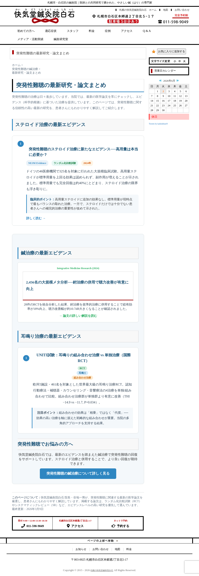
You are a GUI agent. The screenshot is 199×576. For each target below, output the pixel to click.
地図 (165, 9)
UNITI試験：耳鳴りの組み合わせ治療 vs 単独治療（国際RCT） (84, 358)
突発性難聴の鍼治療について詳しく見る (78, 473)
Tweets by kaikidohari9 (158, 124)
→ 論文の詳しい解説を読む (78, 315)
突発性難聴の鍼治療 (25, 69)
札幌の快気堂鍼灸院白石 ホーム (137, 9)
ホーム (16, 65)
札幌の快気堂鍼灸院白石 (101, 570)
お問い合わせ (182, 9)
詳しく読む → (36, 218)
